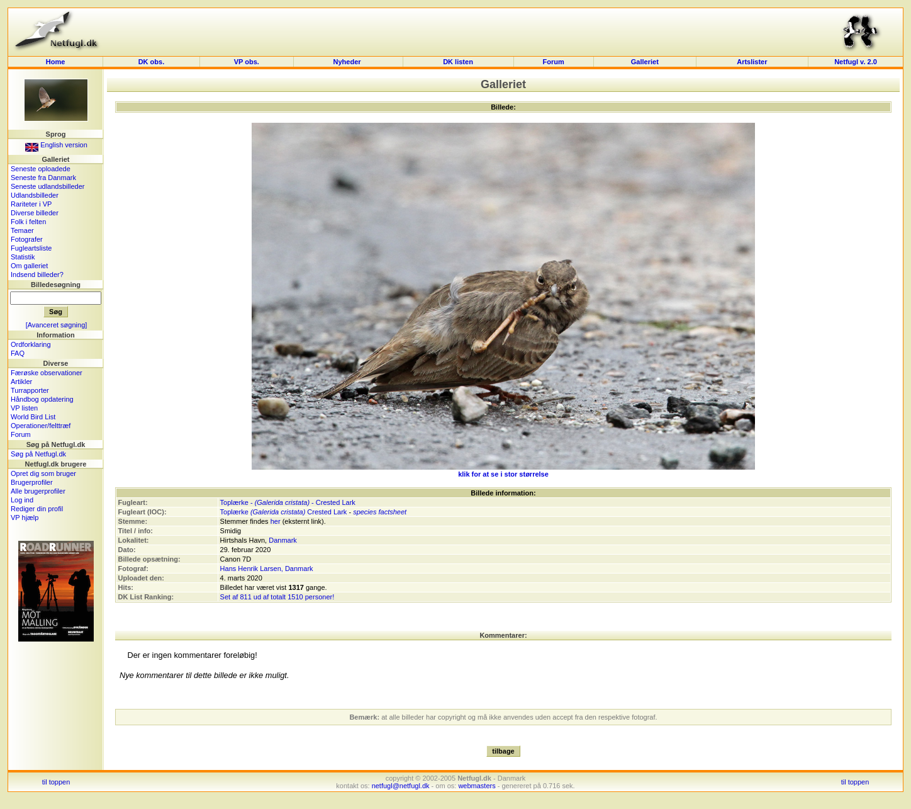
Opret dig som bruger (43, 473)
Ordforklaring (31, 344)
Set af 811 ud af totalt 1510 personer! (277, 597)
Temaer (22, 230)
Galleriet (645, 61)
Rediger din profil (37, 508)
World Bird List (33, 417)
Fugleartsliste (31, 248)
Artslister (752, 61)
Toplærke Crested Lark (283, 512)
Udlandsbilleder (35, 195)
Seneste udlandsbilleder (47, 186)
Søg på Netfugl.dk (38, 454)
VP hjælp (24, 517)
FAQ (18, 353)
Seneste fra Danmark (43, 177)
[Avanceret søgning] (56, 325)
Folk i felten (28, 221)
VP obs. (246, 61)
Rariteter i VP (31, 204)
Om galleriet (29, 265)
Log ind (22, 500)
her (276, 521)
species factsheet (379, 512)
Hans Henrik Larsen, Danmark (266, 568)
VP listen (24, 408)
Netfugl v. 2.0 (855, 61)
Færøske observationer (46, 372)
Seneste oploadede (40, 169)
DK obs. (151, 61)
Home (55, 61)
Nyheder (348, 61)
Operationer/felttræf (40, 425)
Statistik (23, 257)
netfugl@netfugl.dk (401, 785)
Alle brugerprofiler (38, 491)
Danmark (283, 540)
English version (56, 145)
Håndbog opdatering (42, 399)
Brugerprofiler (32, 482)
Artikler (21, 381)
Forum (553, 61)
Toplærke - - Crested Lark (287, 502)
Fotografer (27, 239)
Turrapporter (30, 390)
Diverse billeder (35, 213)
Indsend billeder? (37, 274)
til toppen (56, 782)
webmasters (476, 785)
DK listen (458, 61)
